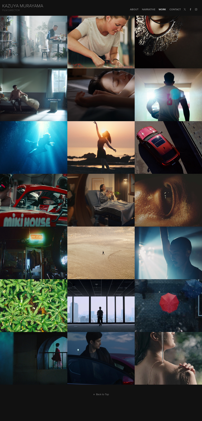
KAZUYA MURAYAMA (22, 5)
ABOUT (134, 9)
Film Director (11, 10)
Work (162, 9)
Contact (175, 9)
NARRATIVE (148, 9)
